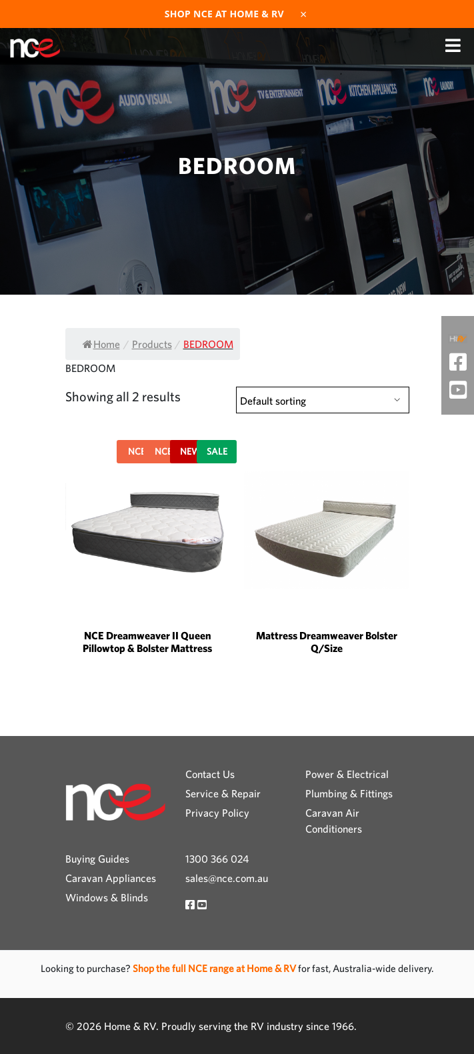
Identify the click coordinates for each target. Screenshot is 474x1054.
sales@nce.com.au (226, 878)
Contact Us (210, 774)
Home (101, 344)
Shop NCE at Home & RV (224, 14)
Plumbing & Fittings (349, 793)
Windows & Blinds (106, 897)
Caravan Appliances (110, 878)
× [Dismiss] (303, 14)
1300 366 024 (217, 859)
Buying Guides (97, 859)
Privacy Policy (217, 813)
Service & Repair (223, 793)
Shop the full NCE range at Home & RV (215, 968)
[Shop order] (322, 400)
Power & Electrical (347, 774)
